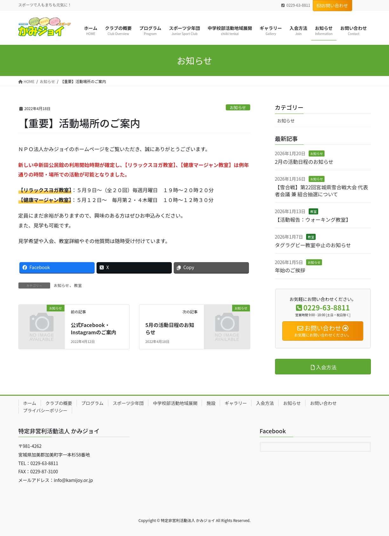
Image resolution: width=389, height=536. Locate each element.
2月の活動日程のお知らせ (304, 161)
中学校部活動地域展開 (175, 403)
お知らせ (238, 107)
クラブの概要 (58, 403)
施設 (210, 403)
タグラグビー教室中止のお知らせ (313, 245)
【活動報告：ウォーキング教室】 (313, 219)
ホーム (30, 403)
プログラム (92, 403)
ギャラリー (236, 403)
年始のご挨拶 (290, 270)
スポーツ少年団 (128, 403)
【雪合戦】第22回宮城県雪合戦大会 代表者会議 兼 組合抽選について (321, 190)
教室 (78, 285)
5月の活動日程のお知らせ (169, 328)
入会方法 (265, 403)
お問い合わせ (332, 5)
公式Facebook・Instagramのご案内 (94, 328)
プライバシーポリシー (45, 410)
